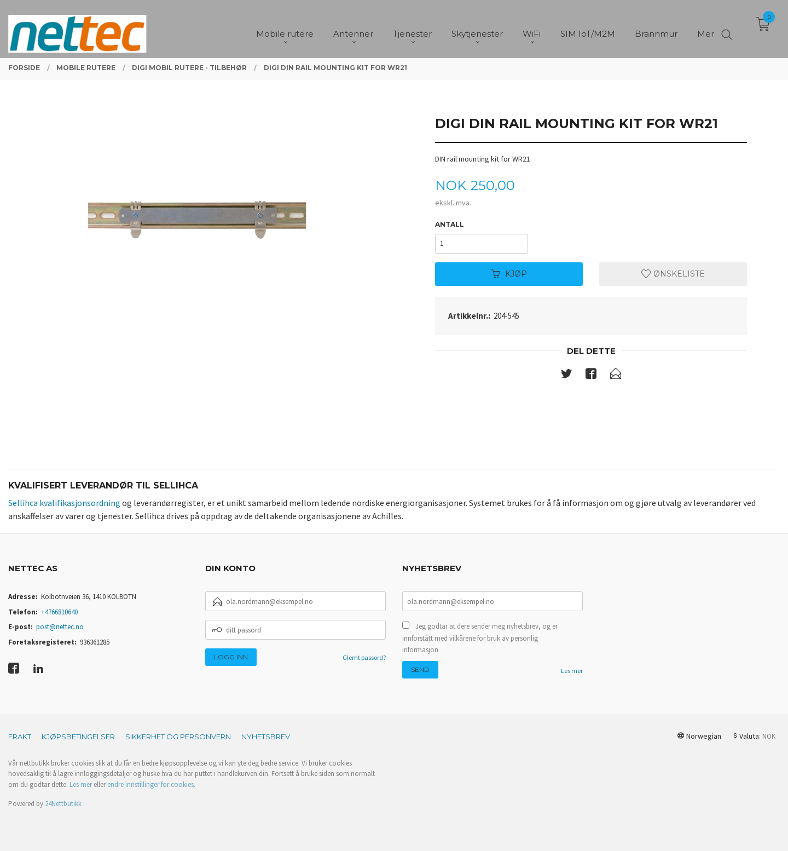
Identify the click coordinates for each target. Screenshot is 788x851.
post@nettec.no (60, 626)
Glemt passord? (364, 657)
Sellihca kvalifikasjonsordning (64, 502)
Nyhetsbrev (265, 736)
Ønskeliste (673, 274)
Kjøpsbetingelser (78, 736)
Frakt (19, 736)
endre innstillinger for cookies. (151, 784)
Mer (705, 27)
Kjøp (509, 274)
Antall (449, 224)
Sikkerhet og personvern (178, 736)
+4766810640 (59, 612)
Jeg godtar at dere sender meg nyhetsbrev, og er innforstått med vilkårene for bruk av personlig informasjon (480, 638)
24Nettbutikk (63, 803)
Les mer (572, 670)
